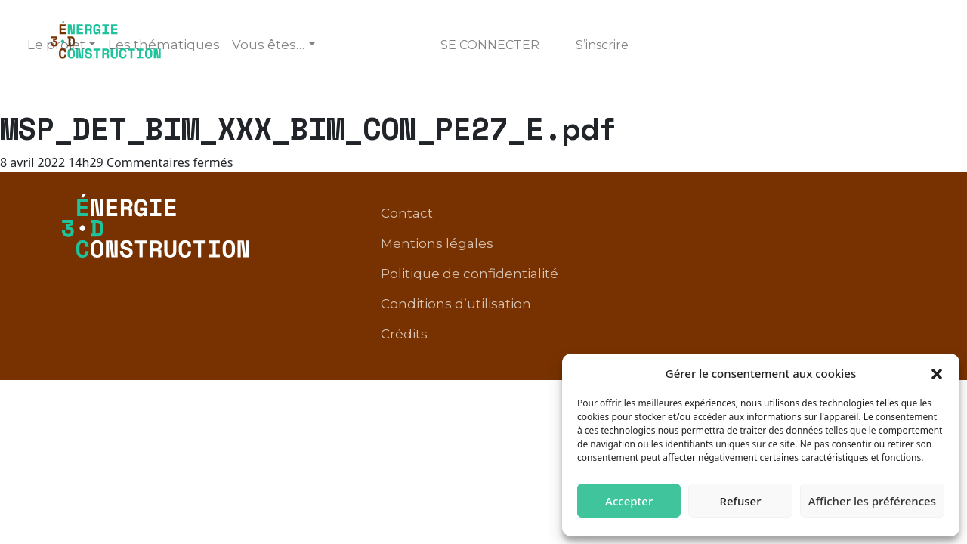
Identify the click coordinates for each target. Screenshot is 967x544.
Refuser (740, 500)
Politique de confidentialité (808, 214)
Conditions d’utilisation (757, 237)
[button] (936, 373)
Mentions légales (645, 214)
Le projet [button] (56, 44)
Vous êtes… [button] (268, 44)
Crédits (874, 237)
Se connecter (489, 45)
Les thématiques (164, 44)
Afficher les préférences (872, 500)
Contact (545, 214)
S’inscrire (602, 45)
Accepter (629, 500)
